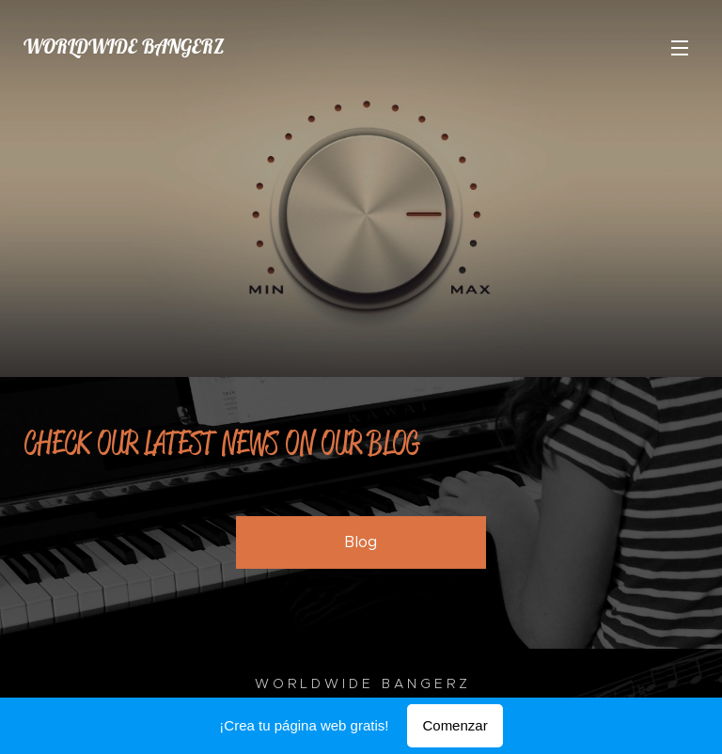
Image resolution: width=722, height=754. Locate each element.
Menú (679, 48)
